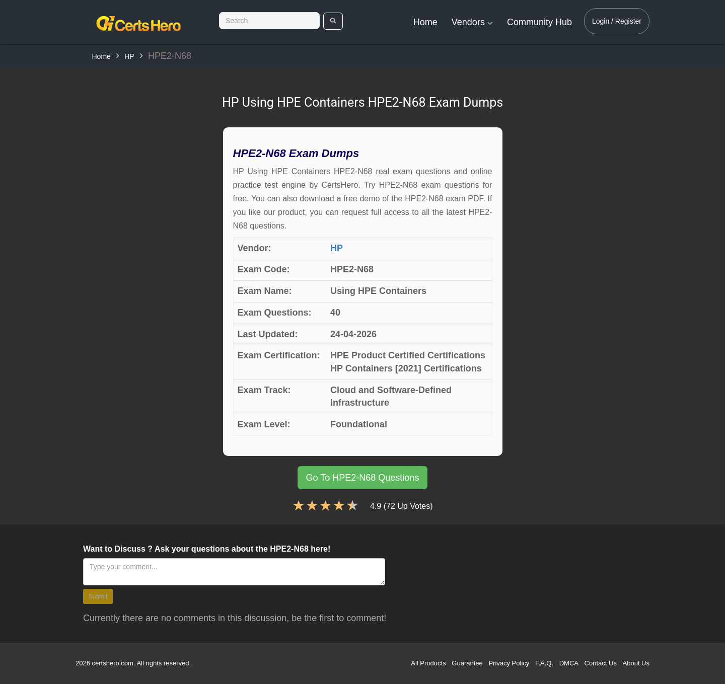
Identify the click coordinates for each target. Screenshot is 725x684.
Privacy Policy (508, 663)
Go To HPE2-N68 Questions (362, 478)
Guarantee (467, 663)
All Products (428, 663)
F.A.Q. (544, 663)
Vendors (472, 22)
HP (129, 56)
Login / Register (616, 21)
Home (425, 22)
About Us (636, 663)
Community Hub (539, 22)
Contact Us (601, 663)
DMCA (568, 663)
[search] (333, 21)
